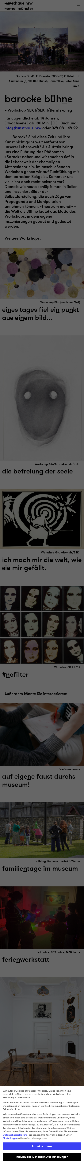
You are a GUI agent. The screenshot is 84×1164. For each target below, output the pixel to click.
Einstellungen (10, 1138)
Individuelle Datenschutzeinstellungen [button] (42, 1157)
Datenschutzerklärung (15, 1135)
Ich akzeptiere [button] (42, 1146)
